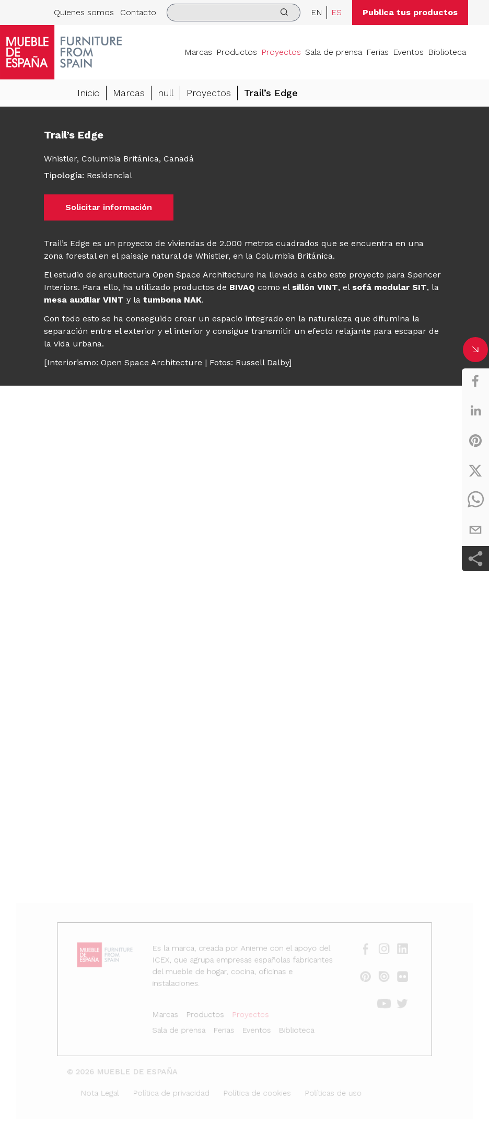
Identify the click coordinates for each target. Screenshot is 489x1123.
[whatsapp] (475, 500)
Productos (236, 52)
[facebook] (475, 380)
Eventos (408, 52)
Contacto (138, 12)
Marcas (198, 52)
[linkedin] (475, 410)
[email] (475, 529)
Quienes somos (84, 12)
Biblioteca (447, 52)
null (165, 92)
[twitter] (475, 470)
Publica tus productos (410, 12)
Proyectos (281, 52)
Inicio (88, 92)
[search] (233, 12)
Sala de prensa (333, 52)
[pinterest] (475, 440)
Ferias (377, 52)
